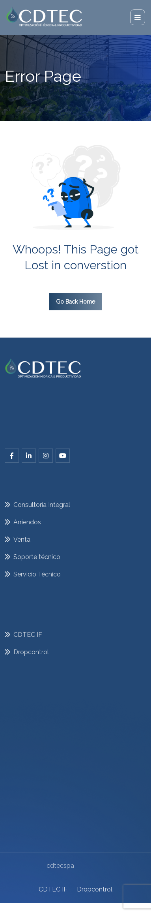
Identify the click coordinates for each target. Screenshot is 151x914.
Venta (21, 547)
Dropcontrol (94, 882)
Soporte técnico (36, 564)
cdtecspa (60, 859)
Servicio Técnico (37, 582)
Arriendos (27, 529)
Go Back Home (75, 301)
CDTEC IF (53, 882)
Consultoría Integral (41, 512)
